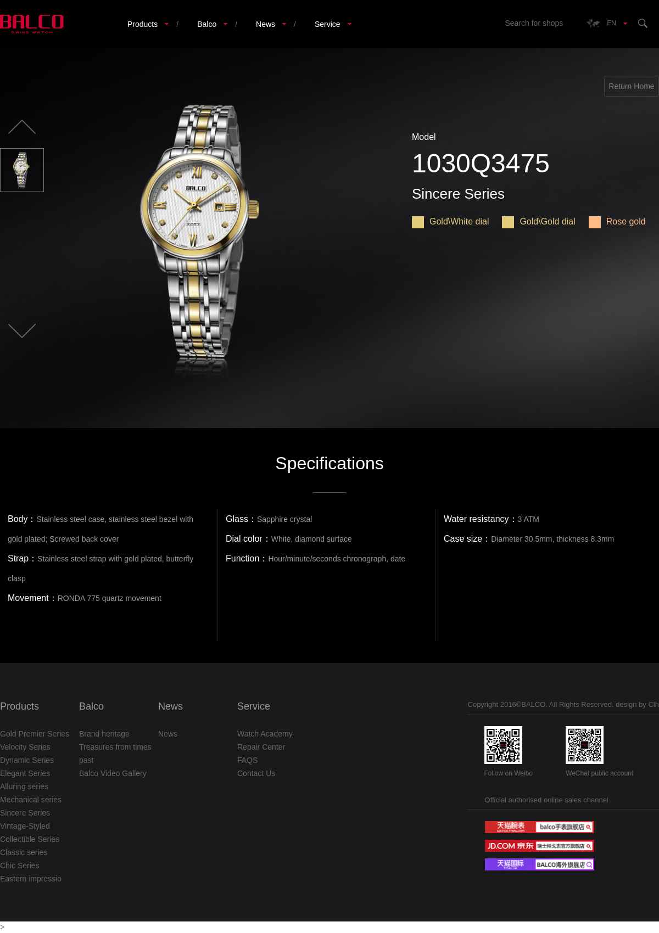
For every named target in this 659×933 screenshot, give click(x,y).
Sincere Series (25, 812)
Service (327, 24)
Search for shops (534, 23)
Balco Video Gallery (113, 773)
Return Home (631, 86)
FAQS (247, 760)
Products (142, 24)
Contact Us (256, 773)
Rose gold (617, 221)
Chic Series (20, 865)
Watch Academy (265, 733)
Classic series (23, 852)
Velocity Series (25, 747)
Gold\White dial (450, 221)
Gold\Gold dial (538, 221)
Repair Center (261, 747)
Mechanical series (31, 799)
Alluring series (24, 786)
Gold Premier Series (34, 733)
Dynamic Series (27, 760)
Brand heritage (104, 733)
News (265, 24)
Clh (653, 704)
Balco (206, 24)
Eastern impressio (31, 878)
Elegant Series (25, 773)
